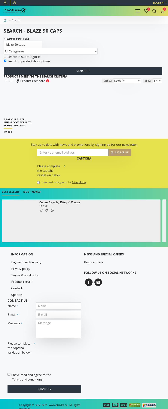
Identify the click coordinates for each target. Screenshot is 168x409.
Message (14, 319)
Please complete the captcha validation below (48, 170)
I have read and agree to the (62, 182)
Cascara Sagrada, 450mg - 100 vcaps (61, 202)
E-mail (12, 310)
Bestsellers (11, 191)
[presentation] (91, 169)
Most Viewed (32, 191)
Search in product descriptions (27, 61)
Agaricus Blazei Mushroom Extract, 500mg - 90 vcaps (18, 122)
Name (12, 301)
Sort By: (106, 80)
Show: (148, 80)
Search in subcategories (22, 57)
